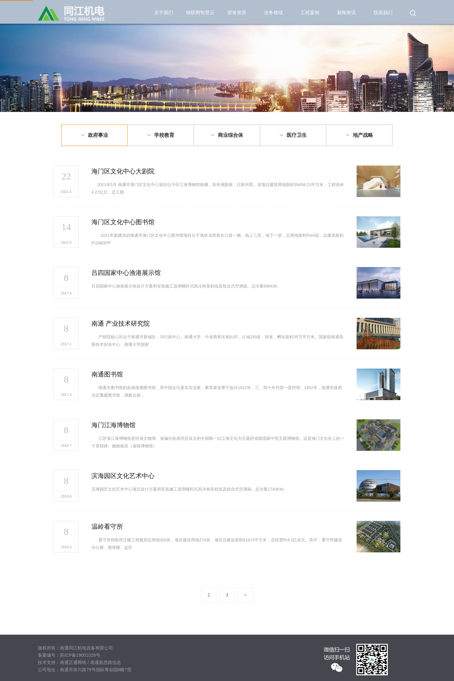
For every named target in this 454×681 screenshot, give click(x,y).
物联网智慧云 (200, 12)
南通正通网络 (73, 662)
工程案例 (309, 12)
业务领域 (273, 12)
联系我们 (383, 12)
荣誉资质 (236, 12)
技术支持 (46, 662)
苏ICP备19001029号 (80, 655)
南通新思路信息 (105, 662)
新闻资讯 (346, 12)
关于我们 (163, 12)
